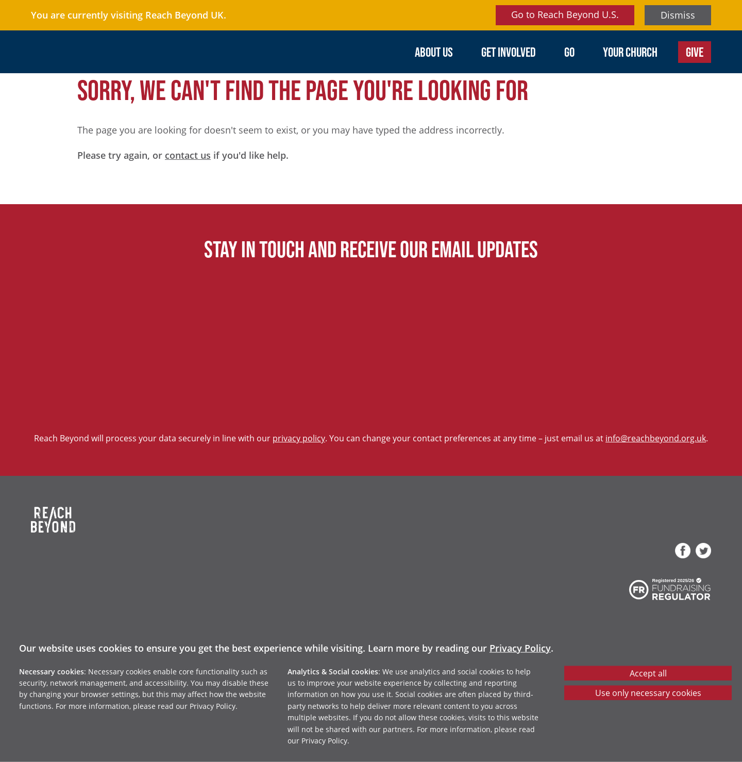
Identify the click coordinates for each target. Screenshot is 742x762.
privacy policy (299, 438)
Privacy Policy (520, 647)
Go (569, 51)
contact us (188, 155)
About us (434, 51)
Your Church (630, 51)
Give (694, 51)
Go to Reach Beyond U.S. (565, 14)
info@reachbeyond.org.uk (655, 438)
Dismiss (678, 15)
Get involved (508, 51)
